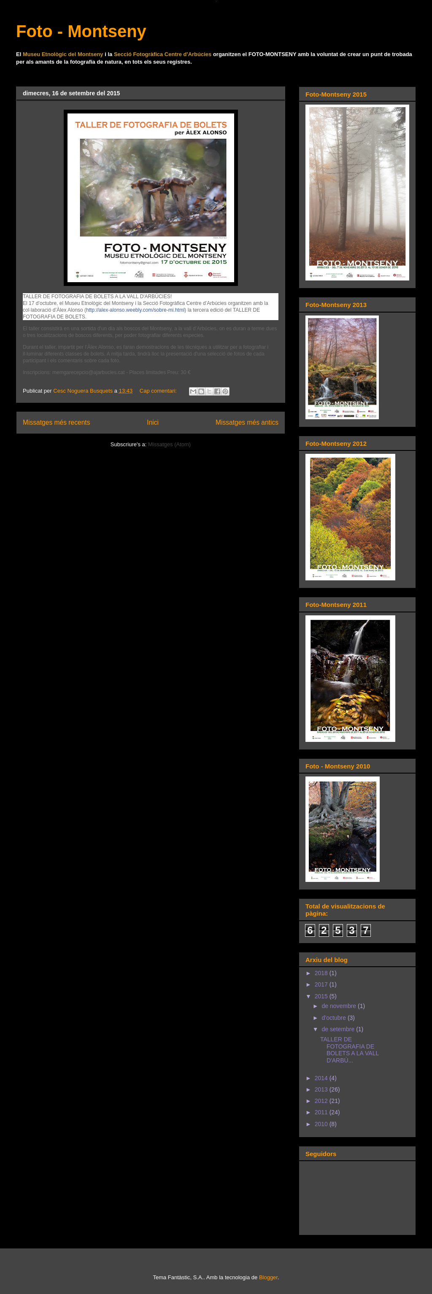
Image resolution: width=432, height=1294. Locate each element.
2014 (322, 1078)
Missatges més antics (247, 422)
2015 (322, 996)
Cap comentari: (159, 391)
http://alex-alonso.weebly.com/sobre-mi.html (135, 310)
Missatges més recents (56, 422)
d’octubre (334, 1017)
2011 (322, 1112)
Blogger (268, 1277)
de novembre (339, 1006)
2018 (322, 973)
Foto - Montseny (81, 31)
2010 (322, 1124)
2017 (322, 984)
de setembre (338, 1029)
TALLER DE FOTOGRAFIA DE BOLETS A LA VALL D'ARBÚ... (349, 1050)
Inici (153, 422)
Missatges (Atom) (169, 444)
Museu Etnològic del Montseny (63, 54)
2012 (322, 1100)
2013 (322, 1089)
